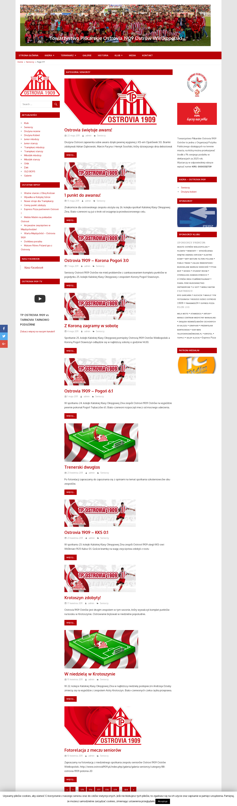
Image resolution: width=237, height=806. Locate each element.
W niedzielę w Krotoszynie (91, 674)
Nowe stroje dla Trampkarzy (38, 201)
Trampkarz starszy (33, 151)
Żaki (26, 167)
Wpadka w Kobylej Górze (37, 197)
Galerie (87, 55)
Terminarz (67, 55)
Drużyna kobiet (189, 191)
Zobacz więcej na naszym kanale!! (37, 331)
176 (90, 789)
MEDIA (132, 55)
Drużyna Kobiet (32, 135)
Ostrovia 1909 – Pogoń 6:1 (89, 391)
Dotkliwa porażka (33, 241)
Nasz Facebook (33, 267)
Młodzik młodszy (32, 155)
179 (115, 789)
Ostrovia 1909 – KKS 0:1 (87, 532)
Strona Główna (28, 55)
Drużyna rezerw (32, 131)
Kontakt (147, 55)
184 (126, 789)
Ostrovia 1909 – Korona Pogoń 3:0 (98, 260)
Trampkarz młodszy (34, 147)
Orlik (26, 163)
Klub (117, 55)
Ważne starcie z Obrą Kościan (39, 193)
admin (88, 135)
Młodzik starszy (32, 159)
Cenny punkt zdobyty (35, 205)
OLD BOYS (29, 171)
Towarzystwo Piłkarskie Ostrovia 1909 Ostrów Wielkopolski (118, 38)
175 (82, 789)
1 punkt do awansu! (83, 195)
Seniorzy (101, 135)
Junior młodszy (31, 139)
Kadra (48, 55)
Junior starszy (31, 143)
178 (107, 789)
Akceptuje (163, 801)
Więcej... (70, 155)
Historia (103, 55)
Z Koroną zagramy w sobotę (92, 325)
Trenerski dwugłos (83, 467)
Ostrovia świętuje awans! (89, 130)
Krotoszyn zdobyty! (83, 597)
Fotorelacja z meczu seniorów (94, 750)
